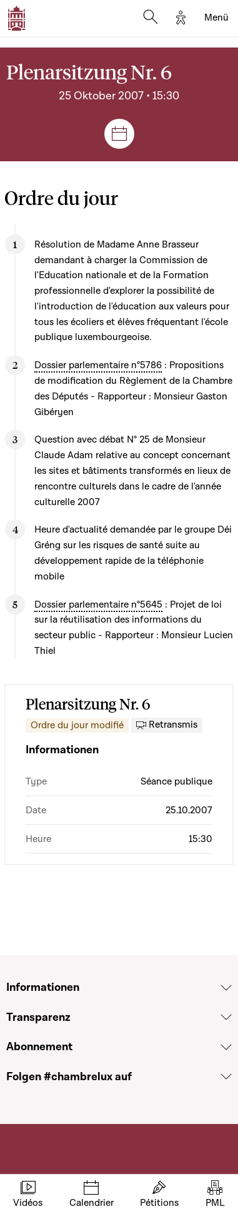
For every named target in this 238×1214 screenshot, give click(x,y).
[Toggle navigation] (216, 18)
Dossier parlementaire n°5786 (98, 365)
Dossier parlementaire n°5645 (98, 604)
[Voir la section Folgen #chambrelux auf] (226, 1076)
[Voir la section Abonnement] (226, 1047)
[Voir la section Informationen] (226, 987)
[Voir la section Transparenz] (226, 1017)
